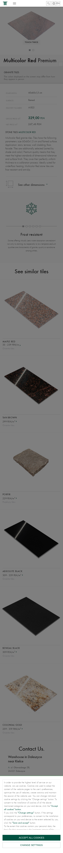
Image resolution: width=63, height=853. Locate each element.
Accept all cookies (31, 837)
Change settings (31, 845)
